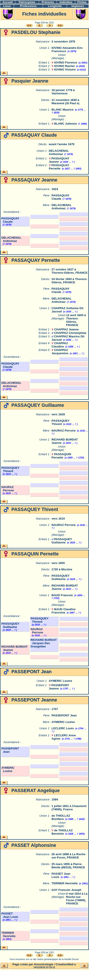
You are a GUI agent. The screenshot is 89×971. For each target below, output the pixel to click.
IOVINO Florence (65, 62)
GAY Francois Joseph (66, 890)
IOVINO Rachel (64, 66)
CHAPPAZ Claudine (59, 345)
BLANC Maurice (62, 109)
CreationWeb (65, 964)
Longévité (55, 6)
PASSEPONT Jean (64, 715)
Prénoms (48, 2)
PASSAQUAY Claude (60, 197)
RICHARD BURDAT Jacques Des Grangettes (44, 643)
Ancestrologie (43, 964)
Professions (28, 6)
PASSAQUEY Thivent (60, 422)
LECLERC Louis (62, 728)
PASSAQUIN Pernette (61, 456)
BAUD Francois (62, 595)
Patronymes (27, 2)
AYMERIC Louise (60, 680)
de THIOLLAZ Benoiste (62, 832)
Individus (66, 2)
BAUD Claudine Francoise (63, 611)
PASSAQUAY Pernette (59, 167)
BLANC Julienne (65, 123)
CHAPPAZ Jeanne (66, 329)
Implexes (78, 6)
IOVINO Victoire (65, 69)
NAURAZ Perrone (63, 430)
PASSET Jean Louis (9, 915)
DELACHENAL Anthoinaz (59, 152)
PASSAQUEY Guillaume (61, 540)
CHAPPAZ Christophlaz (70, 333)
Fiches (81, 2)
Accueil (7, 2)
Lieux (7, 6)
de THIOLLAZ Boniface (60, 817)
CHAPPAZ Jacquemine (59, 351)
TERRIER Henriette (64, 883)
